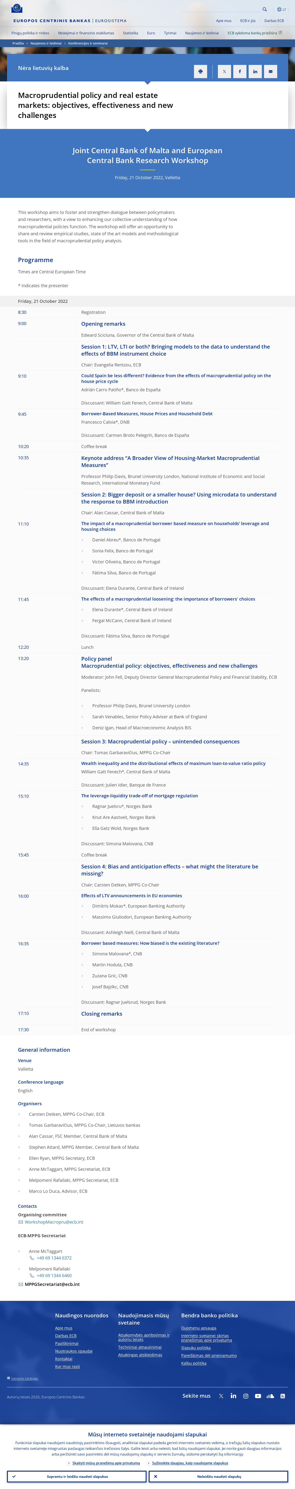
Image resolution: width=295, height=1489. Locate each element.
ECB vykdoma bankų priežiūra (256, 32)
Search (264, 9)
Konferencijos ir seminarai (88, 43)
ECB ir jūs (248, 20)
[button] (272, 9)
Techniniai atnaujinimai (140, 1347)
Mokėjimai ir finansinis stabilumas (86, 33)
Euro (151, 33)
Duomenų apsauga (198, 1328)
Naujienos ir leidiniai (202, 33)
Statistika (130, 33)
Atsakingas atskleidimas (140, 1354)
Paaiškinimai (67, 1343)
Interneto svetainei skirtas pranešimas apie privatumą (206, 1338)
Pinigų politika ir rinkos (30, 33)
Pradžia (18, 43)
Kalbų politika (193, 1363)
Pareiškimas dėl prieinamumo (209, 1355)
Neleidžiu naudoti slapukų (218, 1476)
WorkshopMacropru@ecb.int (54, 1222)
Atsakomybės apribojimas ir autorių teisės (144, 1337)
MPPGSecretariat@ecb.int (52, 1284)
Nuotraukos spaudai (74, 1351)
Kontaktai (63, 1358)
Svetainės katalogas (24, 1378)
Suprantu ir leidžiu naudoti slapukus (76, 1476)
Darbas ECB (274, 20)
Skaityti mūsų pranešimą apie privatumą (106, 1462)
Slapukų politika (196, 1347)
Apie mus (224, 20)
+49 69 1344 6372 (54, 1258)
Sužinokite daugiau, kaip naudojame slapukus (190, 1462)
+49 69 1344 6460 (54, 1275)
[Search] (239, 9)
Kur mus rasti (67, 1366)
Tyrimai (170, 33)
